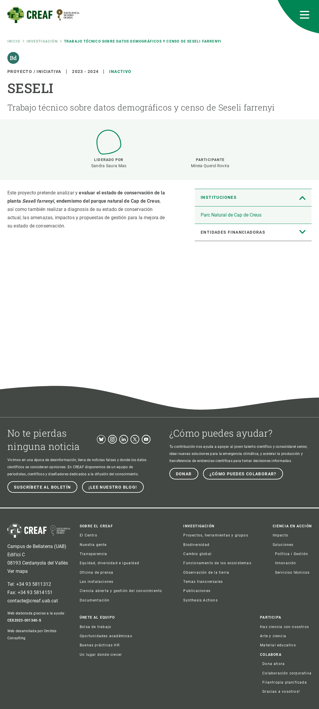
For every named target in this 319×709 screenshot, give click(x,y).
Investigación (42, 41)
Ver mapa (17, 571)
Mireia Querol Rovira (210, 165)
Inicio (13, 41)
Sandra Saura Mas (108, 165)
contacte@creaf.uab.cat (32, 601)
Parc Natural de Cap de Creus (231, 215)
